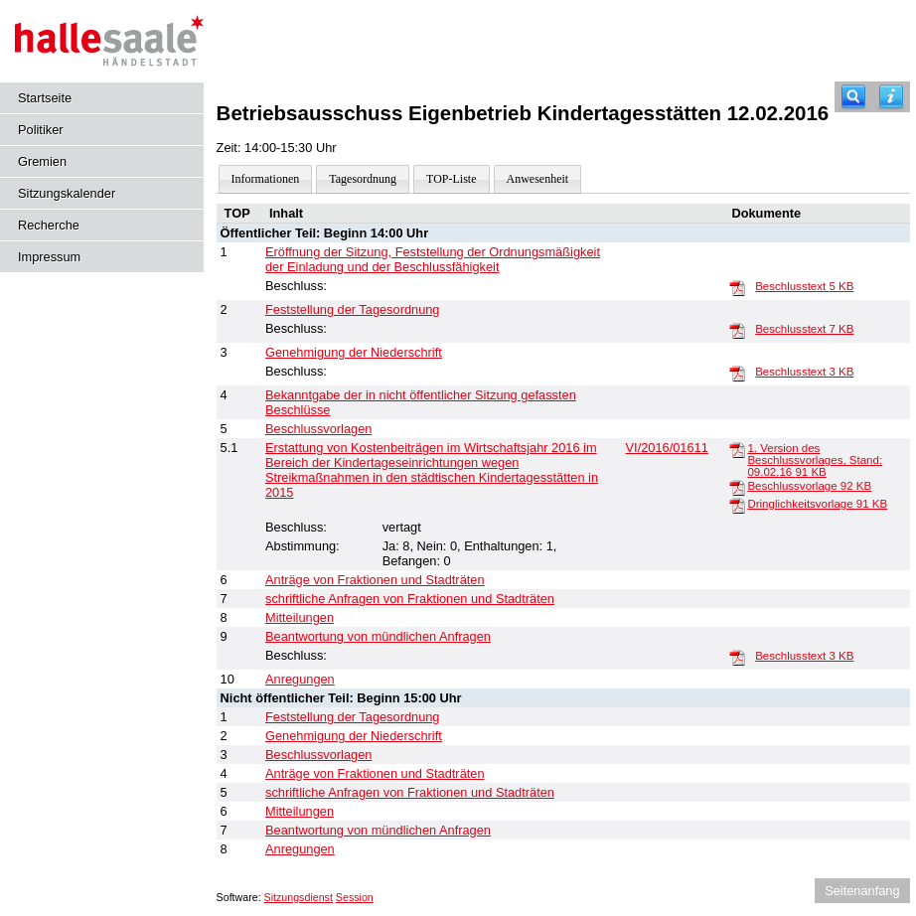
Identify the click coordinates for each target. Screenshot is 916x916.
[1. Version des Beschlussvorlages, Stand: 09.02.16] (737, 449)
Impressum (49, 256)
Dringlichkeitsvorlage (817, 504)
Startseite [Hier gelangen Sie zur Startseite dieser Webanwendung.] (45, 97)
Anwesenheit (538, 179)
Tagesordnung (362, 179)
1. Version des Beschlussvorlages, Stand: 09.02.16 (814, 460)
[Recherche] (853, 96)
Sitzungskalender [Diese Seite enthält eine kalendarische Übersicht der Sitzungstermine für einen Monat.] (66, 193)
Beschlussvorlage (809, 486)
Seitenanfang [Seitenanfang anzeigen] (862, 890)
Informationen (265, 179)
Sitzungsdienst (298, 897)
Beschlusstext (804, 286)
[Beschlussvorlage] (737, 487)
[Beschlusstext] (737, 287)
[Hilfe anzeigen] (891, 96)
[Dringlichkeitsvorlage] (737, 505)
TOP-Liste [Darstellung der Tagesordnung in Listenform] (451, 179)
